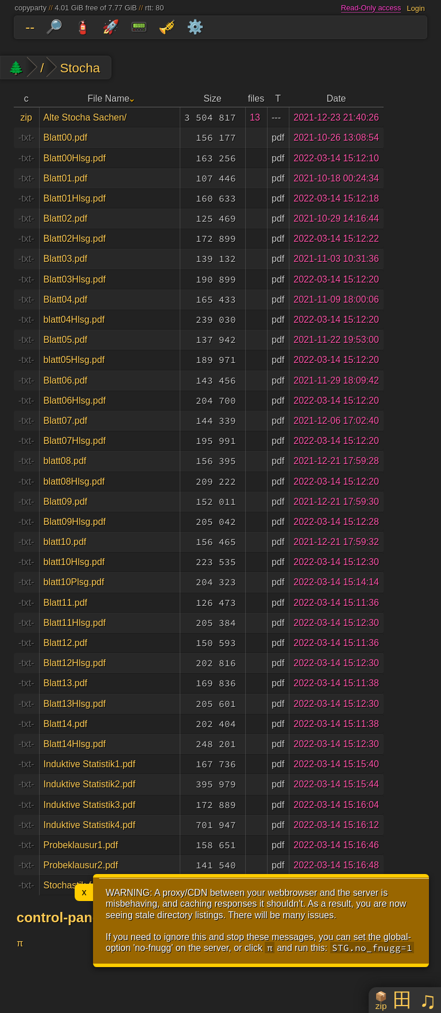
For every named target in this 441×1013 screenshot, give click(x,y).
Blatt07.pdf (66, 421)
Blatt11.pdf (66, 603)
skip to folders (2, 18)
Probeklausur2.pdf (81, 865)
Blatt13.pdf (66, 683)
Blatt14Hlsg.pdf (75, 744)
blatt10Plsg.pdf (74, 582)
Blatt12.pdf (66, 643)
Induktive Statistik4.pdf (90, 825)
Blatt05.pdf (66, 340)
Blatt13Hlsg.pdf (75, 704)
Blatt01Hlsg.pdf (75, 198)
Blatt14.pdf (66, 724)
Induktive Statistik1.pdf (90, 764)
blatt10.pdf (65, 542)
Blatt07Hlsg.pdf (75, 441)
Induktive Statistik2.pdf (90, 784)
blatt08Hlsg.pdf (74, 481)
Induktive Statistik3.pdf (90, 805)
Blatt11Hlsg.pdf (75, 623)
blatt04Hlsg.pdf (74, 319)
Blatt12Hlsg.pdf (75, 663)
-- (29, 26)
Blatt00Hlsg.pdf (75, 158)
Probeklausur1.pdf (81, 845)
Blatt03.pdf (66, 259)
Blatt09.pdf (66, 501)
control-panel (60, 917)
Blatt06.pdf (66, 380)
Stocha (80, 68)
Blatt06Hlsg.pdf (75, 400)
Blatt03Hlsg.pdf (75, 279)
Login (416, 7)
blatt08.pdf (65, 461)
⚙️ (195, 26)
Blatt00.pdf (66, 137)
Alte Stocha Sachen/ (85, 117)
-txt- (26, 137)
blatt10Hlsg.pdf (74, 562)
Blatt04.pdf (66, 299)
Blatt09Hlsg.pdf (75, 522)
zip (26, 117)
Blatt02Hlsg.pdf (75, 238)
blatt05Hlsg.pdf (74, 360)
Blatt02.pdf (66, 218)
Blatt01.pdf (66, 178)
